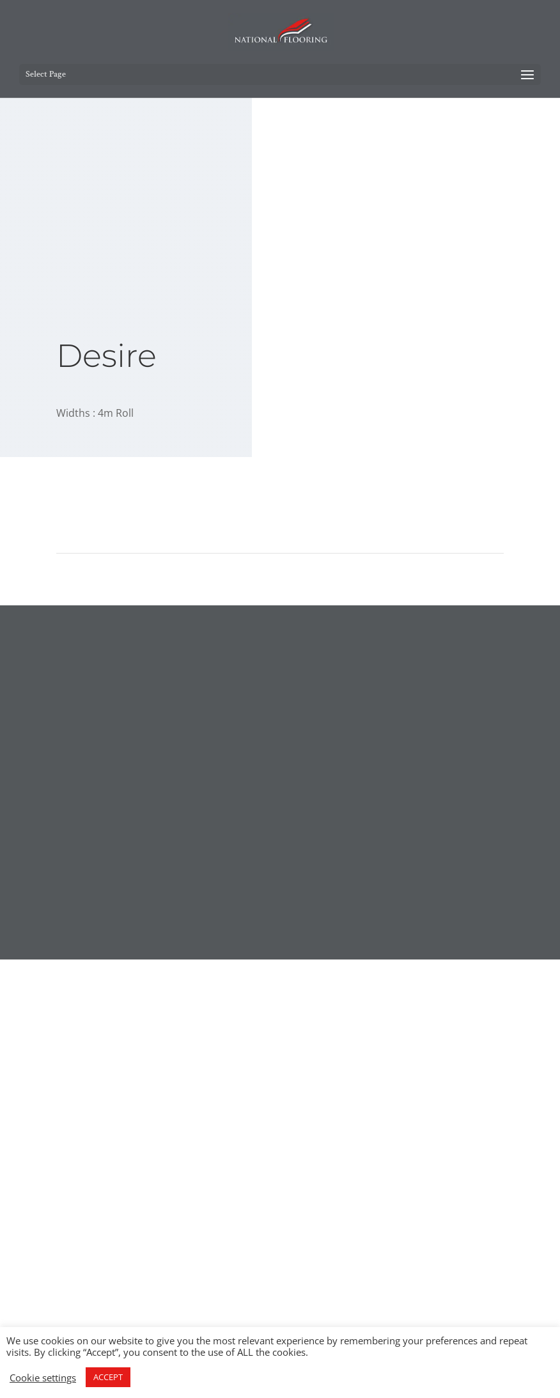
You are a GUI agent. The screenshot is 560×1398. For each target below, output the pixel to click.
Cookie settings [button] (43, 1377)
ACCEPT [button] (108, 1377)
